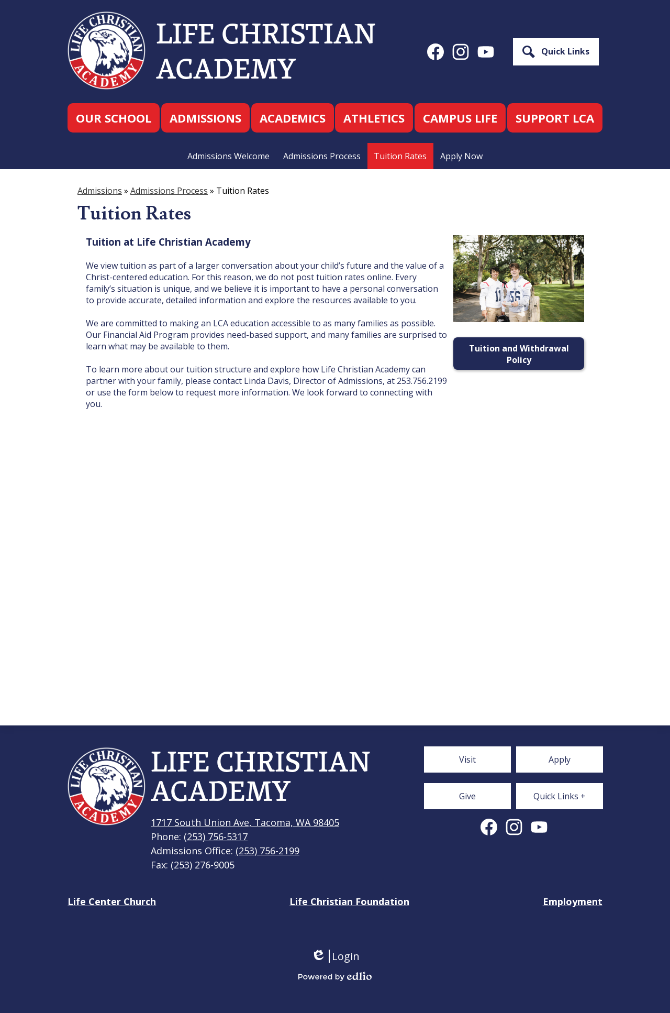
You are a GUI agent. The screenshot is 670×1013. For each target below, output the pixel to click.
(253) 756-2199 (267, 850)
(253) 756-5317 (216, 836)
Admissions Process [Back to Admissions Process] (169, 190)
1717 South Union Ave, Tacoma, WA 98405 (245, 822)
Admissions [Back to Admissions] (99, 190)
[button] (114, 118)
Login (335, 956)
